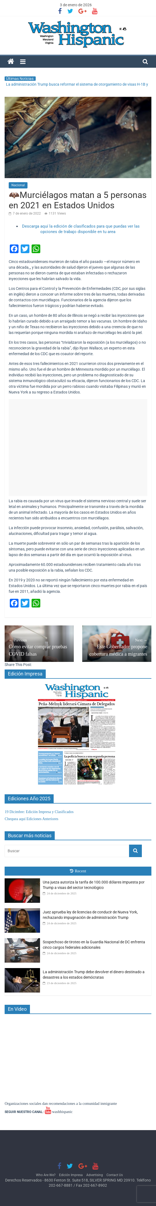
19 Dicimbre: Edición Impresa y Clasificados (39, 812)
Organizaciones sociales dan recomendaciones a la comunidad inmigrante (61, 1104)
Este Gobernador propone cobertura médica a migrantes (116, 647)
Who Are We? (46, 1175)
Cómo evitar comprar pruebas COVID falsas (39, 647)
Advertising (94, 1175)
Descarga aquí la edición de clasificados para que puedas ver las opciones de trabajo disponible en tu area (81, 229)
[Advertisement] (78, 447)
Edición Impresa (71, 1175)
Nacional (18, 185)
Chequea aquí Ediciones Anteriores (31, 819)
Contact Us (114, 1175)
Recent (78, 871)
